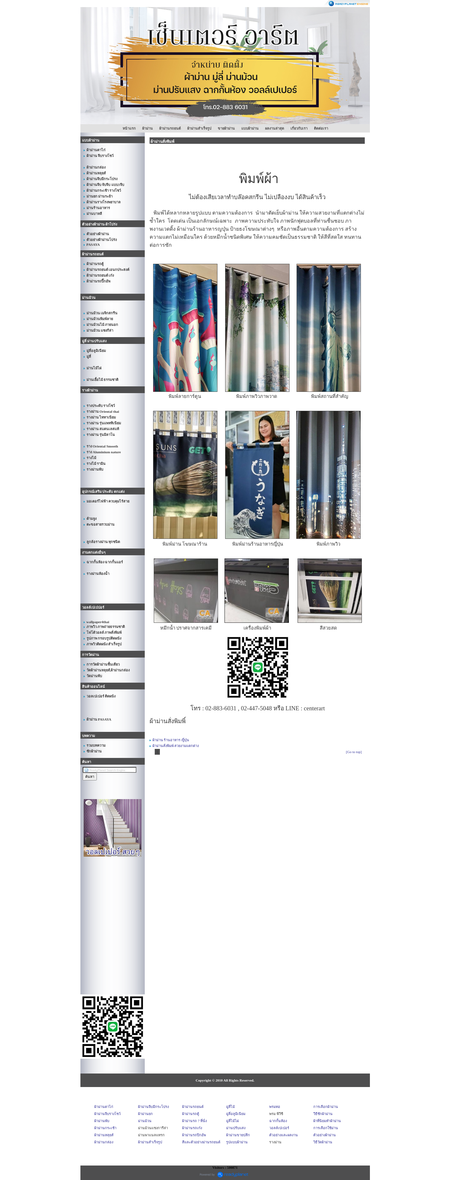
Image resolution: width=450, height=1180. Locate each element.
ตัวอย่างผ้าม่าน (324, 1135)
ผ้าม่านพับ (101, 1121)
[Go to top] (354, 752)
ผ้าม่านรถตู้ (190, 1114)
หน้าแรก (129, 128)
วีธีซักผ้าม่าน (323, 1114)
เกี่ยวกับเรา (299, 128)
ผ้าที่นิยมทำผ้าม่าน (327, 1121)
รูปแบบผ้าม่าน (237, 1142)
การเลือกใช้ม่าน (325, 1128)
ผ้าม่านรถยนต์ (170, 128)
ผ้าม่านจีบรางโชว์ (107, 1114)
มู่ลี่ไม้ (230, 1107)
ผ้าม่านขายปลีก (238, 1135)
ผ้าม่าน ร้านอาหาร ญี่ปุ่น (170, 740)
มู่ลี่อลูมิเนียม (235, 1114)
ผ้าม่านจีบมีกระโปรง (153, 1107)
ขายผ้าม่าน (226, 128)
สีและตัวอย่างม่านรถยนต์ (201, 1142)
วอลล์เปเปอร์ (279, 1128)
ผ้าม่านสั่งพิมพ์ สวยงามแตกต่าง (175, 746)
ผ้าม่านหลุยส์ (104, 1135)
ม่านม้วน (145, 1121)
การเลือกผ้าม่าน (325, 1107)
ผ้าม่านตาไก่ (103, 1107)
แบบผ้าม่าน (250, 128)
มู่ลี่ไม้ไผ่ (232, 1121)
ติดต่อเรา (321, 128)
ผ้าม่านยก (145, 1114)
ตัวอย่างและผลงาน (283, 1135)
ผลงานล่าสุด (274, 128)
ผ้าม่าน (147, 128)
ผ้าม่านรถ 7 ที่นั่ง (194, 1121)
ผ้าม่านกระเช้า (105, 1128)
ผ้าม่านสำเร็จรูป (199, 128)
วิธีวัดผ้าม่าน (322, 1142)
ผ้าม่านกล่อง (103, 1142)
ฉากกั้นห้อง (278, 1121)
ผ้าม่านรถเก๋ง (192, 1128)
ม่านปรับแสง (235, 1128)
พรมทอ (274, 1107)
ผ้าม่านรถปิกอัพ (194, 1135)
